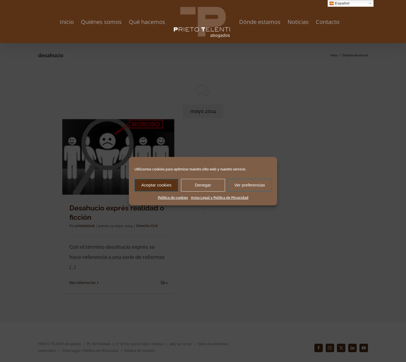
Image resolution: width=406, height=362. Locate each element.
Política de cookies (173, 198)
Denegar (203, 185)
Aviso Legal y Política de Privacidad (219, 198)
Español (339, 3)
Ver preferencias (249, 185)
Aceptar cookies (156, 185)
